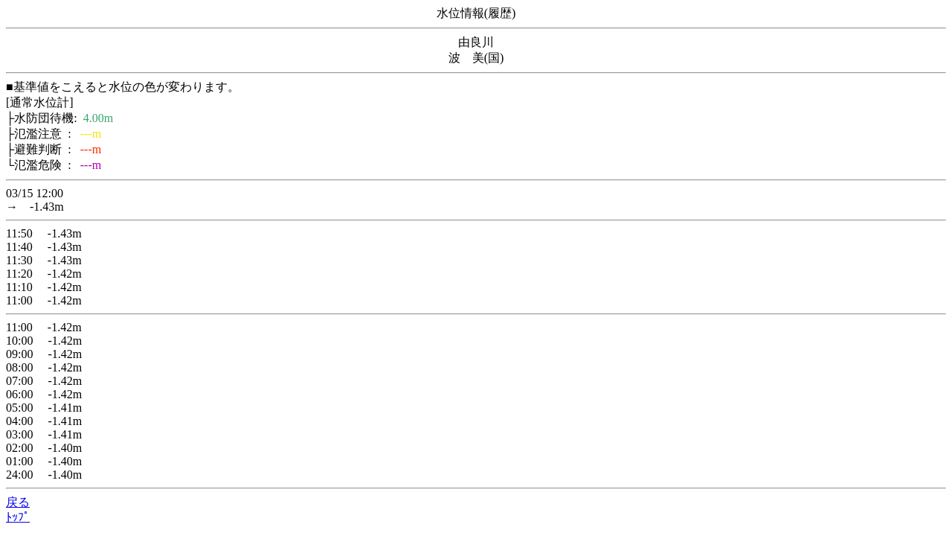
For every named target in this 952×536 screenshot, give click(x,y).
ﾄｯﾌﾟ (18, 517)
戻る (18, 502)
